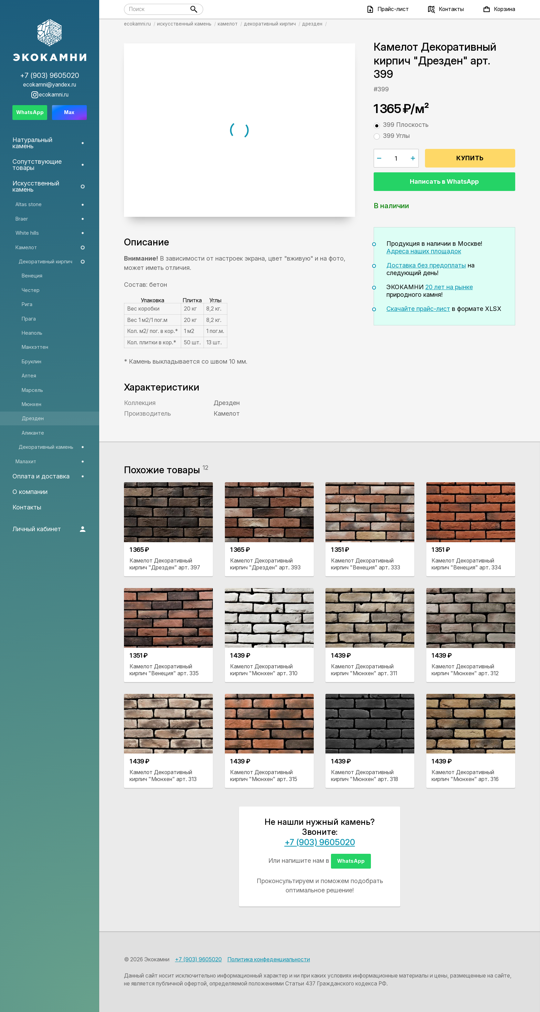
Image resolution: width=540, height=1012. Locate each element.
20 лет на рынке (449, 287)
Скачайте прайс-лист (418, 308)
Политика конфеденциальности (268, 959)
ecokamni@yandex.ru (49, 85)
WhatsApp (351, 861)
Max (69, 112)
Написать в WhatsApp (444, 181)
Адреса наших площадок (423, 251)
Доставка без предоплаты (426, 265)
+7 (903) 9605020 (319, 842)
